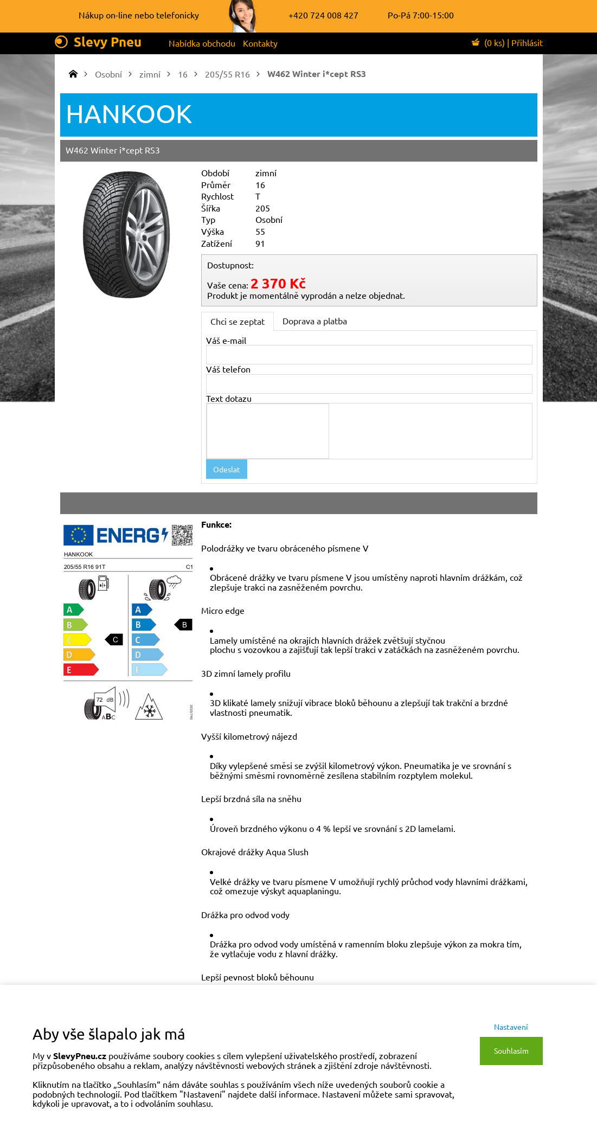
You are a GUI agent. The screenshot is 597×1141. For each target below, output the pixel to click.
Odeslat (226, 469)
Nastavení (511, 1026)
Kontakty (260, 42)
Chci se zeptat (237, 321)
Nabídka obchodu (202, 42)
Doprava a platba (315, 320)
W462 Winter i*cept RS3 (316, 73)
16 (183, 73)
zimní (150, 73)
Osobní (108, 73)
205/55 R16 (227, 73)
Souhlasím (511, 1050)
